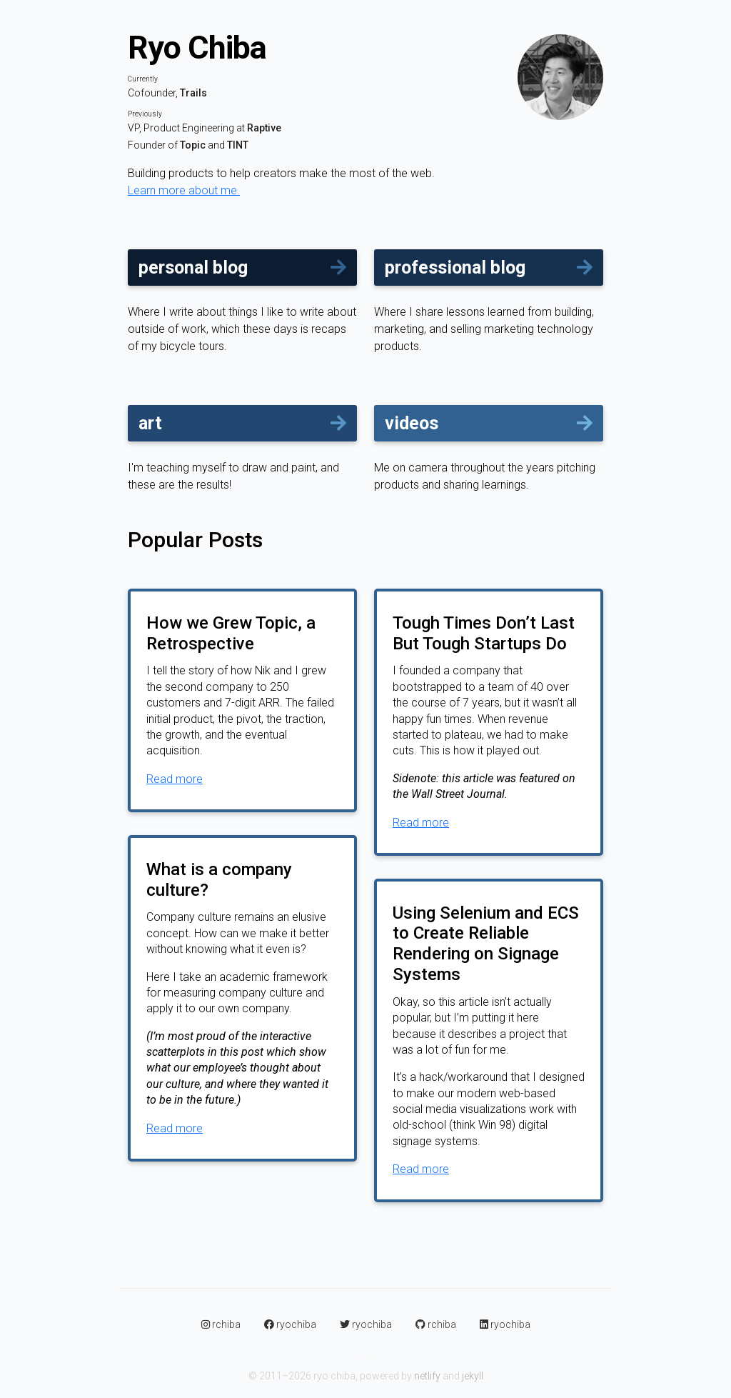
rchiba (222, 1324)
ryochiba (291, 1324)
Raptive (264, 128)
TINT (237, 145)
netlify (427, 1376)
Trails (193, 93)
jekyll (472, 1376)
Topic (193, 145)
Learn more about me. (184, 190)
